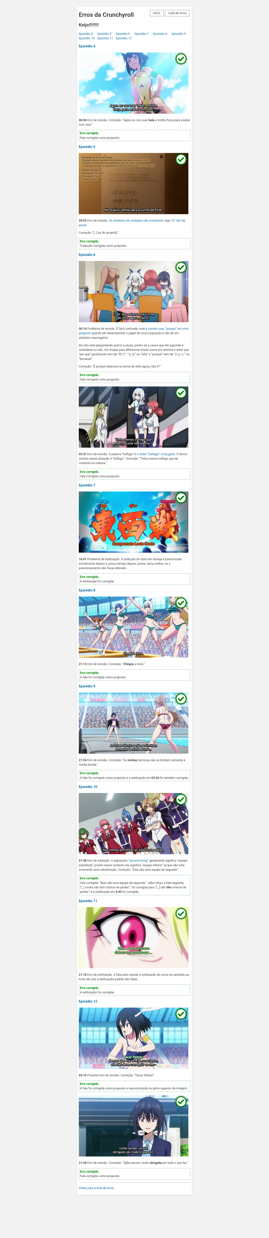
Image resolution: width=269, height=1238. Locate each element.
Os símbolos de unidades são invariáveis (136, 220)
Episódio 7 (141, 34)
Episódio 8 (160, 34)
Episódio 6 (123, 34)
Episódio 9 (179, 34)
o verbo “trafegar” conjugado (156, 454)
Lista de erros (177, 13)
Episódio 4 (86, 34)
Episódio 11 (105, 38)
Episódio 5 (104, 34)
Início (156, 13)
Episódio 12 (124, 38)
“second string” (138, 860)
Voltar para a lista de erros (96, 1188)
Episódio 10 (87, 38)
